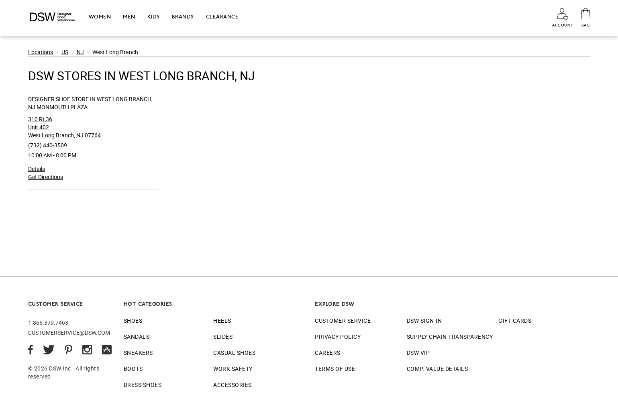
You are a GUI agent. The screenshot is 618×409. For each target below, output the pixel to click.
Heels (222, 320)
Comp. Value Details (437, 368)
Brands (183, 16)
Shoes (133, 320)
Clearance (222, 16)
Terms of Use (335, 368)
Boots (133, 368)
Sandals (137, 336)
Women (100, 16)
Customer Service (343, 320)
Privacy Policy (338, 336)
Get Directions (45, 177)
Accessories (232, 385)
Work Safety (233, 368)
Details (36, 169)
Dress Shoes (143, 385)
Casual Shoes (234, 352)
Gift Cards (514, 320)
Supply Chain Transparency (450, 336)
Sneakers (138, 352)
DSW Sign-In (424, 320)
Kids (153, 16)
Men (129, 16)
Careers (328, 352)
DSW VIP (418, 352)
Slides (223, 336)
